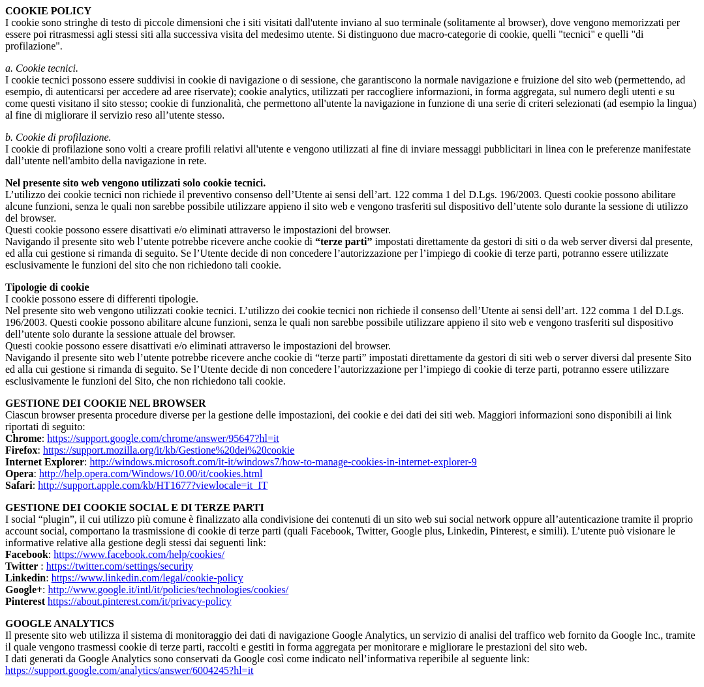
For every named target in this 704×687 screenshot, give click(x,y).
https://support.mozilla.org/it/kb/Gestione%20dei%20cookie (168, 450)
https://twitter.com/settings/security (119, 566)
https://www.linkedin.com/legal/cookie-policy (147, 577)
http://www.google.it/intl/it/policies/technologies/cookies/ (168, 589)
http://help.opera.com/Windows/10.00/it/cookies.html (150, 473)
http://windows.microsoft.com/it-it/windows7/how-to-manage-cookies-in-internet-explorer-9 (282, 461)
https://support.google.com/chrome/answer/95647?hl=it (163, 438)
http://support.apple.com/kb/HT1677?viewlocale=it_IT (153, 485)
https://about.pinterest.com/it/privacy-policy (140, 601)
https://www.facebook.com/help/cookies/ (139, 554)
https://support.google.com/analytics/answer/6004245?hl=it (129, 670)
